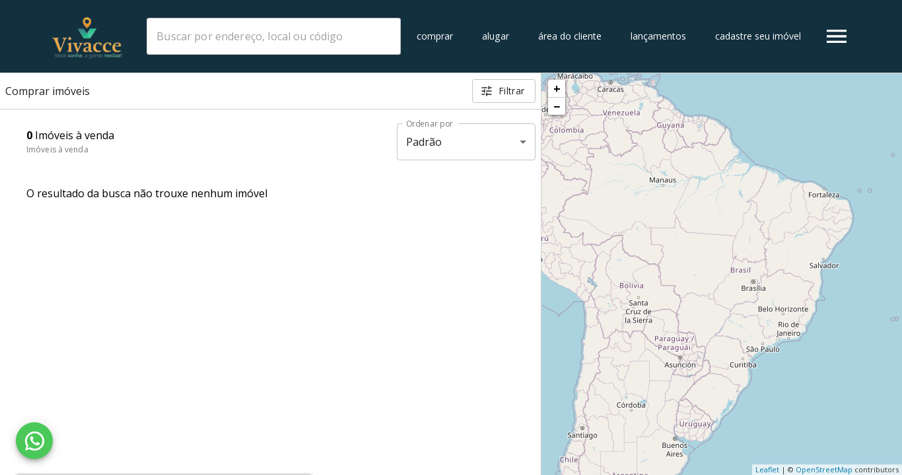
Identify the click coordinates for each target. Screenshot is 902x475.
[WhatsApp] (34, 440)
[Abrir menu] (836, 36)
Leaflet (767, 469)
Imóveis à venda (57, 149)
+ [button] (557, 88)
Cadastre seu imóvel (758, 36)
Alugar (495, 36)
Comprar (435, 36)
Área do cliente (570, 36)
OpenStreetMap (824, 469)
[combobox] (274, 36)
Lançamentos (658, 36)
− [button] (556, 106)
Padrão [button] (424, 142)
